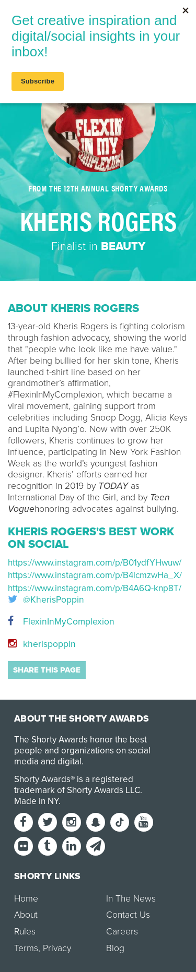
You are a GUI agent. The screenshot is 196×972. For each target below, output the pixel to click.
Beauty (123, 246)
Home (26, 898)
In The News (131, 898)
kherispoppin (42, 644)
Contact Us (128, 914)
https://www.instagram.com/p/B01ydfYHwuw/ (94, 562)
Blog (115, 948)
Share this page (46, 670)
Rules (25, 931)
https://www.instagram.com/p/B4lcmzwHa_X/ (95, 575)
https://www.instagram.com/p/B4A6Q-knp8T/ (94, 588)
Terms (26, 948)
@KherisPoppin (46, 600)
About (26, 914)
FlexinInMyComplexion (61, 621)
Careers (122, 931)
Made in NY (36, 801)
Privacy (57, 948)
